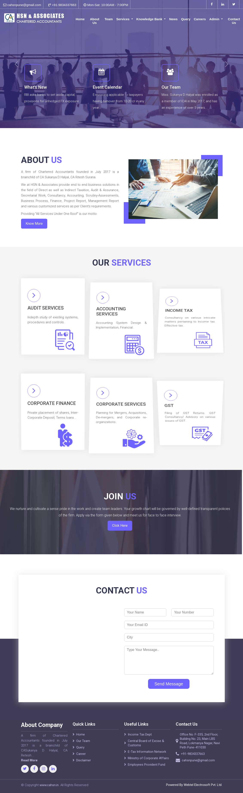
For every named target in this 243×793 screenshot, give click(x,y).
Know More (30, 217)
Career (81, 765)
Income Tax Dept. (140, 745)
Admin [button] (214, 19)
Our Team (171, 87)
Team (109, 19)
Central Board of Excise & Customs (146, 754)
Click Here (119, 516)
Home (80, 19)
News (173, 19)
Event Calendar (107, 87)
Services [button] (123, 19)
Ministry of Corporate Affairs (148, 769)
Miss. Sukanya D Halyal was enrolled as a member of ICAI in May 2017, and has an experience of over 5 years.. (190, 101)
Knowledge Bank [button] (149, 19)
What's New (35, 87)
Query (185, 19)
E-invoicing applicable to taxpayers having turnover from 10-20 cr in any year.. (118, 101)
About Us (94, 21)
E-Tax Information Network (147, 762)
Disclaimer (83, 771)
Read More (18, 760)
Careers (200, 19)
